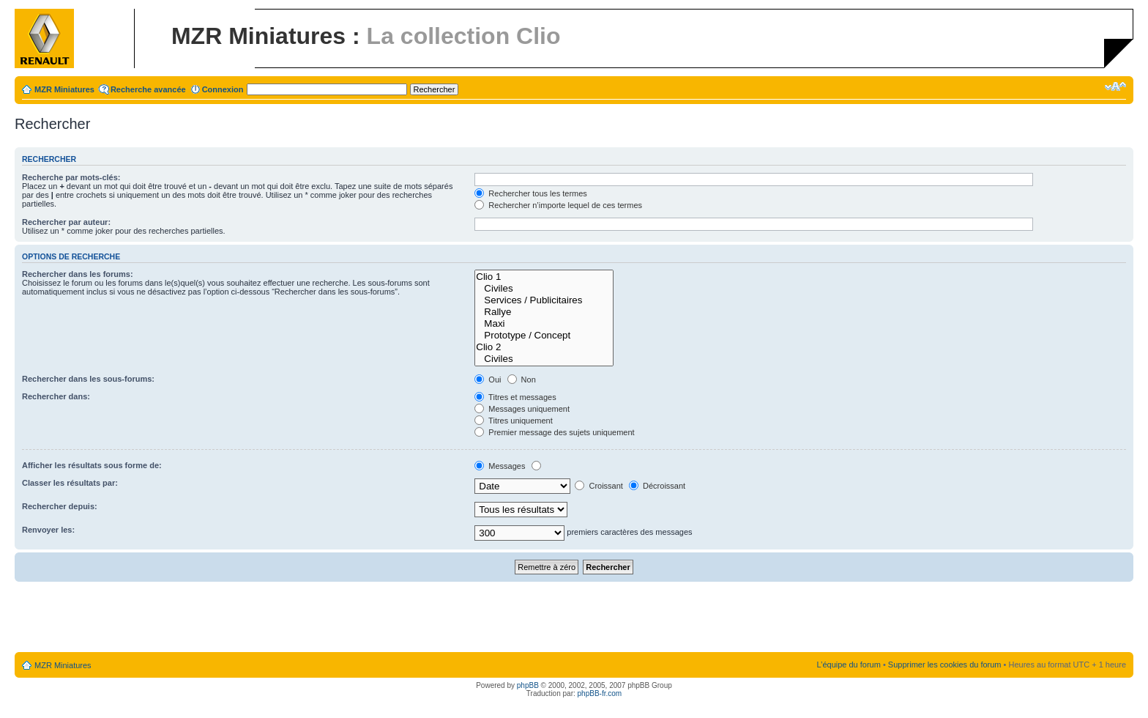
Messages (499, 466)
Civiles (544, 289)
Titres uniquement (513, 420)
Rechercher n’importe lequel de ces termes (558, 205)
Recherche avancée (148, 89)
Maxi (544, 324)
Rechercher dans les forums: (77, 274)
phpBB (528, 685)
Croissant (599, 485)
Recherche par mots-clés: (71, 177)
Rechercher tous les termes (530, 193)
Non (521, 379)
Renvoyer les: (48, 529)
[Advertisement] (574, 618)
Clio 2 (544, 347)
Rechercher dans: (56, 396)
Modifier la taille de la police (1115, 86)
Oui (487, 379)
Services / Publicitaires (544, 300)
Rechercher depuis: (59, 506)
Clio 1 (544, 277)
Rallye (544, 312)
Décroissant (657, 485)
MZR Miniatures (64, 89)
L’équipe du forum (848, 664)
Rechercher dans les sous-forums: (88, 378)
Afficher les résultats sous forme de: (92, 465)
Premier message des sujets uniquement (554, 432)
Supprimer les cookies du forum (945, 664)
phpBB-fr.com (600, 693)
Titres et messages (515, 397)
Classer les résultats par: (70, 482)
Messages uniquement (522, 408)
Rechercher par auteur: (66, 222)
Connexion (223, 89)
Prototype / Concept (544, 335)
